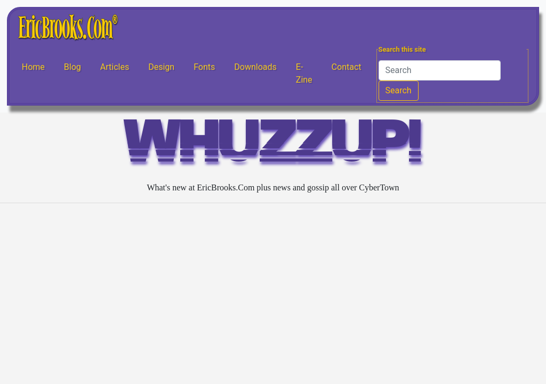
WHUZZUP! (273, 146)
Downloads (255, 67)
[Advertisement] (273, 286)
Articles (114, 67)
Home (33, 67)
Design (161, 67)
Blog (72, 67)
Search (399, 90)
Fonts (204, 67)
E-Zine (304, 73)
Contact (347, 67)
